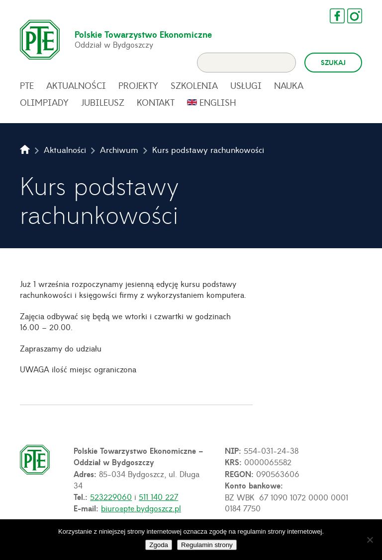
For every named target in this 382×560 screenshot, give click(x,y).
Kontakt (156, 102)
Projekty (138, 85)
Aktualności (76, 85)
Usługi (246, 85)
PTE (27, 85)
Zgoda (158, 545)
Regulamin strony (207, 545)
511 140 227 (158, 496)
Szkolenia (194, 85)
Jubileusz (102, 102)
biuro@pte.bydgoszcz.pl (141, 507)
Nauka (288, 85)
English (217, 102)
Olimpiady (44, 102)
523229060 (111, 496)
